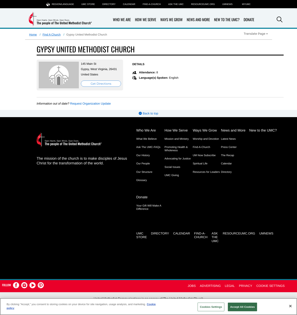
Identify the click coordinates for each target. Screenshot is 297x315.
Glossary (141, 180)
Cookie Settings (270, 286)
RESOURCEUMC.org (203, 4)
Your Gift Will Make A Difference (148, 207)
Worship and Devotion (206, 138)
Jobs (192, 286)
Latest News (228, 138)
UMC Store (88, 4)
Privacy (245, 286)
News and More (198, 20)
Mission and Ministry (176, 138)
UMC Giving (171, 175)
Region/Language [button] (60, 4)
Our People (143, 163)
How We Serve (145, 20)
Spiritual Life (200, 163)
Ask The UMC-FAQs (148, 147)
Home (33, 34)
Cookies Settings (211, 306)
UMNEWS (227, 4)
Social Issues (172, 166)
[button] (279, 20)
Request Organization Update (90, 103)
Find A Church (52, 34)
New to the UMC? (227, 20)
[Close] (290, 305)
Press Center (229, 147)
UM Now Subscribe (204, 155)
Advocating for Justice (177, 158)
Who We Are (122, 20)
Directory (108, 4)
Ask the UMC (176, 4)
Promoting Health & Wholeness (176, 148)
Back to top (148, 113)
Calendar (129, 4)
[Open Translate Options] (256, 34)
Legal (230, 286)
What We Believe (146, 138)
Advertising (210, 286)
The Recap (227, 155)
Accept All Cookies (242, 306)
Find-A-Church (152, 4)
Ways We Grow (171, 20)
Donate (249, 20)
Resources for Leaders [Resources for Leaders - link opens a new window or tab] (206, 171)
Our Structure (144, 171)
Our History (143, 155)
